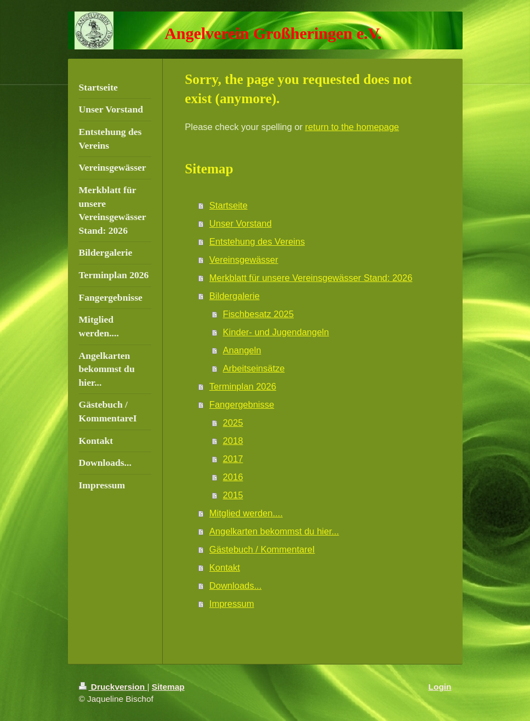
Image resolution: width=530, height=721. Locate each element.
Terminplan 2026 (242, 386)
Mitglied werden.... (246, 513)
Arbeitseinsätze (254, 368)
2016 (233, 477)
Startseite (228, 205)
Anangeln (242, 350)
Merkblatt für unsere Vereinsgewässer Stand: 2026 (311, 278)
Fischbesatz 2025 (258, 314)
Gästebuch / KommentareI (262, 549)
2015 (233, 495)
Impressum (231, 604)
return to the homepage (352, 127)
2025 (233, 422)
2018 (233, 441)
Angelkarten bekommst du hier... (274, 531)
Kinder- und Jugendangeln (276, 332)
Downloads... (235, 585)
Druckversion (113, 686)
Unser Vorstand (240, 223)
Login (440, 686)
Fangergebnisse (241, 404)
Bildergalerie (234, 296)
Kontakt (224, 567)
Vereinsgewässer (243, 259)
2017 (233, 459)
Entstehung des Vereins (257, 241)
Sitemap (168, 686)
